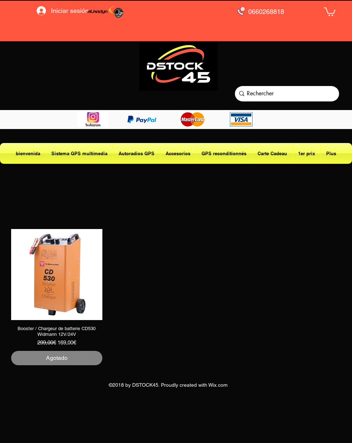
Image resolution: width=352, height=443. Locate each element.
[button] (329, 11)
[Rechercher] (285, 93)
